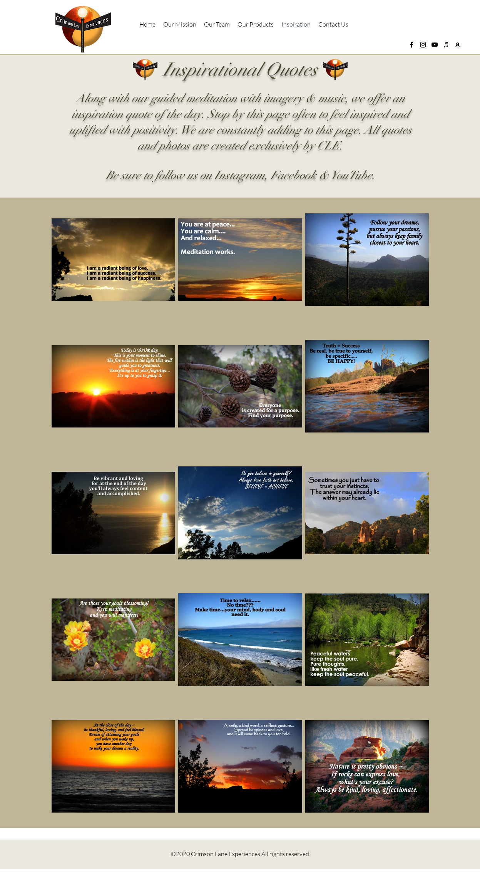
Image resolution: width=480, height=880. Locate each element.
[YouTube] (434, 45)
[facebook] (411, 45)
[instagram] (423, 45)
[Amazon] (458, 45)
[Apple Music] (446, 45)
